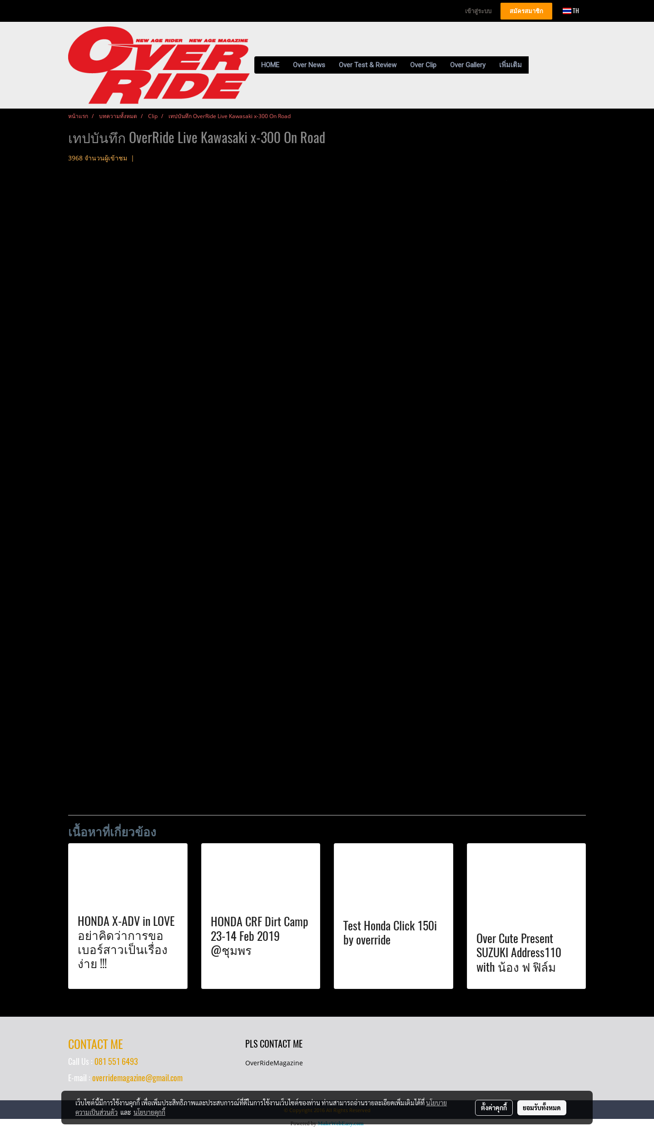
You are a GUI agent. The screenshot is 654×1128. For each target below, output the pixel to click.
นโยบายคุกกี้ (149, 1112)
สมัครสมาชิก (526, 11)
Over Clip (423, 65)
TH (571, 10)
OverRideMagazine (274, 1062)
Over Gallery (468, 65)
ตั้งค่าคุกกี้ (494, 1107)
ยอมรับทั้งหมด (542, 1107)
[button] (536, 65)
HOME (270, 65)
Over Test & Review (367, 65)
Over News (309, 65)
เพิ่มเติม (510, 65)
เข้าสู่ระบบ (478, 11)
